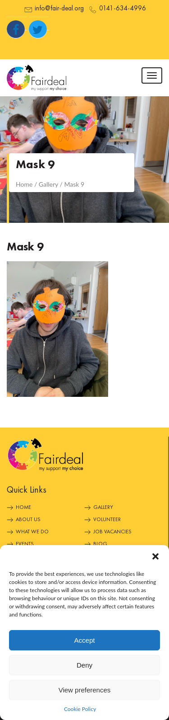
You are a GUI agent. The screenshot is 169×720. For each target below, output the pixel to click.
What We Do (32, 532)
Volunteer (107, 519)
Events (25, 544)
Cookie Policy (80, 709)
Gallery (103, 507)
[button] (155, 556)
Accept (84, 640)
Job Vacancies (112, 532)
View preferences (85, 690)
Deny (84, 665)
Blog (100, 544)
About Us (28, 519)
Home (23, 507)
